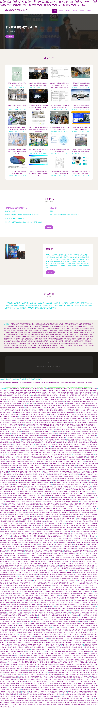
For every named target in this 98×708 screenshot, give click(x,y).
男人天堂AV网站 (38, 495)
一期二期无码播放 (17, 704)
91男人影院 (26, 625)
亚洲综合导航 (25, 444)
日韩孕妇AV (66, 668)
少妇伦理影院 (34, 450)
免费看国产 (67, 416)
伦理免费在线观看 (92, 598)
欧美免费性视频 (7, 529)
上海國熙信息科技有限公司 (16, 345)
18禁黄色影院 (56, 602)
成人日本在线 (84, 502)
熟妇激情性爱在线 (55, 527)
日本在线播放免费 (76, 429)
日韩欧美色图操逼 (45, 596)
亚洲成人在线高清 (11, 506)
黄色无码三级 (36, 506)
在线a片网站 (78, 630)
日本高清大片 (6, 410)
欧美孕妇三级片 (60, 638)
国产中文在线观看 (46, 655)
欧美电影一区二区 (73, 534)
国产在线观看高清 (52, 427)
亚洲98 (32, 521)
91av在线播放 (60, 598)
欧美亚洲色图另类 (81, 391)
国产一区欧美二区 (48, 401)
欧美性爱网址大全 (39, 653)
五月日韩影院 (51, 666)
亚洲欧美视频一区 (81, 566)
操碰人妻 (51, 677)
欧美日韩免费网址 (43, 391)
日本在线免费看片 (74, 696)
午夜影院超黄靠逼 (55, 687)
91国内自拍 (64, 463)
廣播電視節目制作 (86, 326)
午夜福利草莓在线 (39, 608)
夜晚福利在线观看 (86, 431)
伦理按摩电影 (58, 613)
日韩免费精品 (92, 653)
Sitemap (68, 370)
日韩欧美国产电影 (54, 399)
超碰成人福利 (91, 566)
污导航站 (46, 399)
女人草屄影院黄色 (92, 568)
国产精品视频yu (9, 519)
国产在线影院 (30, 681)
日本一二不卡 (33, 583)
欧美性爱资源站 (75, 482)
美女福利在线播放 (8, 435)
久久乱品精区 (71, 645)
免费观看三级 (49, 611)
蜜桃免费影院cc (14, 388)
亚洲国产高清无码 (51, 489)
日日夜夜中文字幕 (93, 463)
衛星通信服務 (52, 324)
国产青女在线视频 (77, 517)
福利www (34, 675)
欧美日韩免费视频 (42, 583)
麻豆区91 (16, 694)
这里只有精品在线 (65, 557)
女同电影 (79, 438)
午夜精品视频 (7, 517)
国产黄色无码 (17, 485)
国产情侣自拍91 (64, 474)
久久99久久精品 (64, 546)
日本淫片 (79, 506)
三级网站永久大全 (51, 632)
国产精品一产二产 (82, 698)
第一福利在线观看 (49, 531)
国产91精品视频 (93, 589)
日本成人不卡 (35, 566)
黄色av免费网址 (12, 617)
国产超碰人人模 (60, 444)
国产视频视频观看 (24, 433)
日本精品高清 (16, 497)
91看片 (37, 596)
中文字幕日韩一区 (54, 414)
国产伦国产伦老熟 (86, 606)
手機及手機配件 (38, 339)
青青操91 (75, 499)
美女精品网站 (68, 561)
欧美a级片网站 (4, 514)
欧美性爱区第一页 (45, 534)
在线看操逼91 (69, 664)
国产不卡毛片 (90, 632)
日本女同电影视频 (72, 395)
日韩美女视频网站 (16, 619)
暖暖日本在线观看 (91, 549)
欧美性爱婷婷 (11, 429)
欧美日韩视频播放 (59, 465)
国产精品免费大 (56, 564)
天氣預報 (25, 339)
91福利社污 (67, 632)
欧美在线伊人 (74, 525)
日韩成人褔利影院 (89, 593)
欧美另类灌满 (14, 410)
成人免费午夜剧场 (20, 512)
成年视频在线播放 (38, 578)
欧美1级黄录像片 (24, 465)
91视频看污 (60, 632)
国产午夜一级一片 (85, 401)
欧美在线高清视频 (35, 677)
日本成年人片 (11, 455)
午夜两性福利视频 (19, 660)
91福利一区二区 (25, 497)
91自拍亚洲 (55, 446)
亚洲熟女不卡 (43, 613)
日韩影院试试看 (6, 423)
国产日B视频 (54, 512)
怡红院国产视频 (78, 508)
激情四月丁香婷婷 (35, 467)
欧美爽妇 (93, 606)
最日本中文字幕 (93, 388)
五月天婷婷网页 (50, 670)
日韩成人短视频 (42, 696)
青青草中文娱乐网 (55, 690)
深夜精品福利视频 (72, 480)
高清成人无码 (44, 414)
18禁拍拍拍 (72, 495)
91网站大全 (49, 536)
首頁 (55, 10)
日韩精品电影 (38, 647)
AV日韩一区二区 (90, 672)
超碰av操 (31, 438)
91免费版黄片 (66, 525)
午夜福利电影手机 (67, 655)
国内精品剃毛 (67, 510)
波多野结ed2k (19, 455)
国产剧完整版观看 (51, 470)
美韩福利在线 (47, 482)
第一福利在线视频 (65, 519)
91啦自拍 (40, 685)
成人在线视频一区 (19, 476)
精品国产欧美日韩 (71, 461)
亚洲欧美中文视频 (66, 517)
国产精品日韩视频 (17, 675)
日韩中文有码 (39, 474)
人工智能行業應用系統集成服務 (64, 326)
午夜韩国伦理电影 (92, 457)
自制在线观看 (28, 461)
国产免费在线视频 (34, 606)
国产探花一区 (43, 662)
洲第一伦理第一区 (86, 679)
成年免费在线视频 (47, 636)
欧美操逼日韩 (81, 418)
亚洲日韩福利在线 (88, 393)
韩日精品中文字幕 (40, 611)
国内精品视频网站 (60, 608)
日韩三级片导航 (81, 521)
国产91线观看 (89, 608)
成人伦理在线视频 (77, 551)
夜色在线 (72, 628)
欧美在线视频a (6, 433)
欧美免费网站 (83, 544)
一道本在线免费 (50, 576)
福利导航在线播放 (9, 655)
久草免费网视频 (16, 557)
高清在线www (13, 574)
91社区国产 (4, 591)
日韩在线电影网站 (60, 478)
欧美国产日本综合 (6, 657)
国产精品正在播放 (25, 685)
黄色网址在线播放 (62, 662)
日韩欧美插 (89, 459)
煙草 (65, 339)
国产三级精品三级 (11, 487)
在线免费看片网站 (33, 561)
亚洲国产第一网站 (52, 410)
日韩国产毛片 (83, 405)
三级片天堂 (91, 474)
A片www (14, 457)
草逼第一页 (63, 657)
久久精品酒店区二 (46, 564)
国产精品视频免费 (93, 690)
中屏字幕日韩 (82, 536)
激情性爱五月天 (34, 576)
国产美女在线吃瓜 (60, 651)
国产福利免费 (61, 408)
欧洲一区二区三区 (78, 591)
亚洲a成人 (93, 435)
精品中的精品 (12, 707)
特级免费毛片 (35, 687)
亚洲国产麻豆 (90, 666)
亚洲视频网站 (64, 604)
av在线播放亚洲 (11, 461)
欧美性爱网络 (23, 634)
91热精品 (29, 634)
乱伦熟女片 (3, 640)
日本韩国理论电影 (67, 499)
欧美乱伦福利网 (19, 700)
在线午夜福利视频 (67, 529)
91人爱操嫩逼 (45, 397)
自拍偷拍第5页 (4, 549)
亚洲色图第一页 (4, 391)
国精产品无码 (47, 578)
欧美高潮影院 (43, 544)
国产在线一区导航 (91, 465)
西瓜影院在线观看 (73, 692)
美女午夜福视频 (50, 480)
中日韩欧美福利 (6, 598)
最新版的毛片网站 (36, 679)
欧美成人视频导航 (52, 450)
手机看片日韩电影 (33, 529)
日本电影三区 (19, 585)
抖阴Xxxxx (85, 467)
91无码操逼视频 (64, 425)
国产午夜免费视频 (71, 623)
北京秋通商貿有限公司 (80, 341)
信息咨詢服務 (77, 326)
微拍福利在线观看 (66, 431)
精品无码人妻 (25, 666)
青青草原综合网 (26, 440)
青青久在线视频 (69, 576)
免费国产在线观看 (20, 681)
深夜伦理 (9, 497)
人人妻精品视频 (89, 493)
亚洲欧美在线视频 (56, 625)
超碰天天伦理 (52, 433)
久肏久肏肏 (86, 687)
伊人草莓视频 (20, 551)
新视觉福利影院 (20, 651)
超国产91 (9, 687)
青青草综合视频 (44, 425)
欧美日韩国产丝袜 (55, 649)
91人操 (84, 452)
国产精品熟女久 (57, 704)
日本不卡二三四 (41, 651)
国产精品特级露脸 (22, 399)
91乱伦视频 (26, 457)
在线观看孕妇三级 (22, 632)
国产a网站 (93, 613)
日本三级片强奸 (16, 489)
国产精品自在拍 (82, 499)
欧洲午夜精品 (81, 559)
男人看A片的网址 (69, 598)
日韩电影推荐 (72, 604)
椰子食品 (78, 324)
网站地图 (90, 382)
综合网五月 (8, 457)
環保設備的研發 (22, 324)
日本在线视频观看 (49, 634)
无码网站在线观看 (36, 649)
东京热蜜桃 (93, 638)
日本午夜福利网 (79, 478)
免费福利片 (18, 418)
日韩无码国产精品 (27, 423)
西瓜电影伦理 (84, 448)
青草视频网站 (71, 410)
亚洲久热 (83, 425)
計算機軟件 (28, 332)
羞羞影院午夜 (57, 675)
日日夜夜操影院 (77, 455)
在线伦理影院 (92, 489)
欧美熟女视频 (28, 602)
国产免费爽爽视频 (45, 435)
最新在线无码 (22, 452)
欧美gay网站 (46, 621)
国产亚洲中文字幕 (11, 668)
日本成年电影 (12, 538)
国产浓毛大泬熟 (6, 544)
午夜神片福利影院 (15, 587)
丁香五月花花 (47, 502)
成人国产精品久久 (81, 568)
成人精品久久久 (27, 412)
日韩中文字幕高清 (10, 566)
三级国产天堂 (26, 704)
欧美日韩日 (5, 630)
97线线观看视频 (12, 495)
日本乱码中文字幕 (61, 470)
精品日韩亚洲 (94, 438)
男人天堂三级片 (81, 465)
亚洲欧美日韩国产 (83, 497)
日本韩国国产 (72, 553)
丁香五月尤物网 (20, 502)
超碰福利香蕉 (83, 675)
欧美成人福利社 (50, 664)
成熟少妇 (2, 536)
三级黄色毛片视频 (32, 696)
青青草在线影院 (15, 534)
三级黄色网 (32, 514)
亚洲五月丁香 (42, 536)
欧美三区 (68, 444)
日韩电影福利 (21, 480)
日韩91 (28, 395)
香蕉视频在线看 (63, 397)
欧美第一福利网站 (74, 474)
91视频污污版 (43, 572)
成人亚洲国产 (77, 529)
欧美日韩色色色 (92, 617)
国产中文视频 (34, 587)
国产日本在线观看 (91, 391)
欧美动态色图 (26, 613)
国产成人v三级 (58, 685)
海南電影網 (49, 332)
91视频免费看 (84, 557)
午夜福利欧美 (90, 540)
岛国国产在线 (25, 619)
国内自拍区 (57, 431)
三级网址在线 (68, 551)
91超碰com (67, 429)
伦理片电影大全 (12, 482)
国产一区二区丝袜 (21, 581)
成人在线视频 (81, 685)
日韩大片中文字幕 (48, 472)
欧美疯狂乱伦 (12, 463)
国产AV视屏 (78, 440)
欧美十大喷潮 (5, 645)
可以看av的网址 (56, 482)
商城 (31, 347)
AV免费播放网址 (31, 523)
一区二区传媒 (57, 514)
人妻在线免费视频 (21, 463)
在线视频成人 (40, 463)
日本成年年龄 (91, 499)
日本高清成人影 (71, 574)
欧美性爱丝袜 (30, 636)
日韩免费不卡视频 (16, 690)
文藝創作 (30, 345)
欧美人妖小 (31, 416)
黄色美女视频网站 (84, 702)
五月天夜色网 (21, 598)
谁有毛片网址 (77, 388)
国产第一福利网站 (50, 645)
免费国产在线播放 (54, 474)
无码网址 (36, 572)
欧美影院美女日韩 (91, 521)
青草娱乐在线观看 (43, 589)
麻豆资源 (61, 636)
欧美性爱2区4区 (74, 675)
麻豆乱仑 (49, 704)
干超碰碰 (74, 510)
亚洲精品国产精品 (87, 643)
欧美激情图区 (37, 602)
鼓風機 (54, 326)
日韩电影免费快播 (50, 555)
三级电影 (76, 544)
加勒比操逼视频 (57, 485)
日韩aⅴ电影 (3, 393)
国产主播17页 (81, 399)
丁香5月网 (51, 388)
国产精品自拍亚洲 (48, 685)
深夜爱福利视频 (92, 662)
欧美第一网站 (19, 566)
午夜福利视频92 (93, 423)
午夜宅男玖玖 (32, 555)
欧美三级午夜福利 (57, 423)
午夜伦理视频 (43, 606)
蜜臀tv (30, 544)
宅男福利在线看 (78, 664)
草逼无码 (26, 425)
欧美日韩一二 (41, 645)
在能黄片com (73, 583)
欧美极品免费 (47, 681)
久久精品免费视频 (42, 429)
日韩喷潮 (79, 523)
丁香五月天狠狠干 (51, 702)
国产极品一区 (24, 534)
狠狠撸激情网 (83, 476)
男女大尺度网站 (69, 478)
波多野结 (93, 587)
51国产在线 (35, 544)
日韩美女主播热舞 (72, 399)
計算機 (25, 330)
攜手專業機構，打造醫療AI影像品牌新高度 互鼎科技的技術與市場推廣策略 (17, 151)
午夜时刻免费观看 (79, 608)
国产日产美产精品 (88, 636)
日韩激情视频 (37, 452)
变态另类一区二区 (61, 403)
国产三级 (13, 698)
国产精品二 (72, 687)
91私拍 (18, 668)
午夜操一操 (45, 408)
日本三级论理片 (9, 531)
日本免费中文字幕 (42, 675)
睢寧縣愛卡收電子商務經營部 (60, 328)
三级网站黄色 (74, 653)
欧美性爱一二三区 (64, 467)
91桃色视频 (8, 534)
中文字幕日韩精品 (46, 423)
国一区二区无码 (70, 391)
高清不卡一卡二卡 (14, 446)
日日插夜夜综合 (62, 393)
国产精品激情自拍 (16, 536)
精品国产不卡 (57, 463)
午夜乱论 (20, 664)
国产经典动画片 (55, 452)
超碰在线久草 (39, 399)
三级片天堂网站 (90, 425)
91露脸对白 (60, 487)
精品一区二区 (52, 598)
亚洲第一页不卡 (30, 487)
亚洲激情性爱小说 (89, 657)
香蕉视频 (94, 578)
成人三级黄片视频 (61, 391)
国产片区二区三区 (17, 653)
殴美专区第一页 (62, 692)
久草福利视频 (77, 694)
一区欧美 (78, 463)
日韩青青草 (24, 478)
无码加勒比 (93, 523)
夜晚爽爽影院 (82, 704)
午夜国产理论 (44, 672)
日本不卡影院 (83, 690)
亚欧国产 (7, 442)
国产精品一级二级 (23, 640)
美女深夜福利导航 (92, 696)
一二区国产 (77, 555)
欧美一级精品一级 (79, 657)
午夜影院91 (56, 546)
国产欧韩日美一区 (61, 570)
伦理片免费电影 (81, 666)
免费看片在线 (40, 555)
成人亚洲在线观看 (12, 664)
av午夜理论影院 (70, 408)
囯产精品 (49, 546)
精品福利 (47, 438)
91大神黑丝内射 (64, 568)
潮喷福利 (43, 412)
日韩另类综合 (90, 403)
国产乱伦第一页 (55, 559)
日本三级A (18, 546)
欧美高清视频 (63, 534)
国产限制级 (20, 578)
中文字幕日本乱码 (5, 698)
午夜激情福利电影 (49, 698)
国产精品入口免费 (65, 527)
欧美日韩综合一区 (45, 692)
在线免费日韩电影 (34, 534)
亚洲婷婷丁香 (94, 687)
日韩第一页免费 (46, 452)
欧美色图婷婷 (74, 485)
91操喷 (2, 504)
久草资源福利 (77, 542)
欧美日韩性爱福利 (57, 643)
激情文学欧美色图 (64, 446)
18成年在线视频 (66, 423)
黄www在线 (54, 457)
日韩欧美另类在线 (45, 517)
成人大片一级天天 (26, 442)
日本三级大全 (45, 683)
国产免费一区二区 (76, 444)
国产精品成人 (45, 679)
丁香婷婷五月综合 (67, 677)
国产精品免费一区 (35, 433)
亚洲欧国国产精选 (64, 583)
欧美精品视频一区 (56, 517)
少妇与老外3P (87, 561)
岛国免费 (16, 628)
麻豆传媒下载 (68, 702)
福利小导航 (28, 630)
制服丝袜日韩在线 (58, 401)
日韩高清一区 (79, 645)
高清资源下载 (4, 608)
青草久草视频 (80, 619)
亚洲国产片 (81, 493)
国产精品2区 (37, 512)
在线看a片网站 (86, 440)
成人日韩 (83, 632)
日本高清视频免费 (13, 416)
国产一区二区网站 (90, 602)
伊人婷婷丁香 (86, 444)
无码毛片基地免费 (54, 519)
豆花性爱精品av (75, 502)
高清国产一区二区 (13, 634)
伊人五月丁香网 (67, 591)
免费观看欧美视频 (10, 681)
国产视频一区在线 (24, 467)
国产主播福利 (66, 615)
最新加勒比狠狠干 (53, 583)
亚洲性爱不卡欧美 (66, 405)
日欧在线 (19, 457)
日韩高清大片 (74, 491)
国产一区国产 (14, 645)
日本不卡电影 (30, 608)
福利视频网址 (40, 514)
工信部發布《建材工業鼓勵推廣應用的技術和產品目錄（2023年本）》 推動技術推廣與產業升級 (59, 85)
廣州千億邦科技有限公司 (49, 341)
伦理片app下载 (73, 493)
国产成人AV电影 (76, 423)
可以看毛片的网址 (39, 438)
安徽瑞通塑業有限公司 (85, 334)
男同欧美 (55, 636)
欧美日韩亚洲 (65, 536)
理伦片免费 (8, 397)
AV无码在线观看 (12, 425)
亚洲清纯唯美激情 (71, 438)
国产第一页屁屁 (48, 510)
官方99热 (47, 625)
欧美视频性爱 (60, 702)
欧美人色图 (6, 452)
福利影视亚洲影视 (32, 589)
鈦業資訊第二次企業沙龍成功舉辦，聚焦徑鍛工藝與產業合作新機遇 (38, 174)
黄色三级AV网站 (17, 662)
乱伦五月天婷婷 (24, 472)
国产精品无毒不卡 (93, 519)
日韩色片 (70, 640)
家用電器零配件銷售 (44, 345)
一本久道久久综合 (90, 559)
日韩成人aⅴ (89, 418)
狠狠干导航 (52, 461)
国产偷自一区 (89, 576)
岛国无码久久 (24, 391)
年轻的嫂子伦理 (4, 521)
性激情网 (73, 527)
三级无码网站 (42, 450)
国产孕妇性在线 (4, 510)
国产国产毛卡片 (61, 427)
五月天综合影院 (16, 544)
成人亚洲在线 (49, 521)
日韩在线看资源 (55, 504)
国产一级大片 (24, 668)
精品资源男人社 (38, 405)
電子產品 (18, 326)
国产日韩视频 (22, 499)
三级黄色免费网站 (61, 666)
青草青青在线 (14, 448)
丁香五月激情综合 (45, 604)
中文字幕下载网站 (93, 476)
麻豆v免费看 (41, 529)
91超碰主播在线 (44, 440)
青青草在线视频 (63, 435)
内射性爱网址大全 (26, 525)
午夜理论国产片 (37, 401)
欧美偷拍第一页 (6, 704)
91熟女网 (16, 395)
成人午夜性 (27, 455)
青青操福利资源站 (8, 679)
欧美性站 (26, 427)
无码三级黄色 (53, 455)
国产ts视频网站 (81, 604)
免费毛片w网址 (83, 653)
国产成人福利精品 (75, 634)
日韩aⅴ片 (64, 645)
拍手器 (26, 345)
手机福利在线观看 (87, 630)
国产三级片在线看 (18, 643)
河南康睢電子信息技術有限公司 (74, 345)
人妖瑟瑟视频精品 (86, 433)
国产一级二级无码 (51, 444)
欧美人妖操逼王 (92, 534)
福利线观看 (32, 489)
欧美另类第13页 (17, 606)
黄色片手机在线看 (74, 621)
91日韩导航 (74, 698)
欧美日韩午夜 (92, 414)
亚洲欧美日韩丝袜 (5, 448)
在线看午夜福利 (62, 574)
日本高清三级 (71, 459)
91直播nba (73, 519)
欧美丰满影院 (76, 606)
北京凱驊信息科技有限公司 (16, 208)
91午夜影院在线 (51, 570)
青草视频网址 (87, 664)
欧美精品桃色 (93, 427)
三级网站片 (4, 546)
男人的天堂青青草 (49, 653)
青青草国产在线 (18, 679)
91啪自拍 (39, 472)
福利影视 (62, 566)
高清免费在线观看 (33, 542)
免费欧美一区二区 (87, 420)
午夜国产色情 (88, 645)
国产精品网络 (92, 446)
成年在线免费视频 (30, 493)
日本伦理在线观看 (13, 623)
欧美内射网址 (20, 491)
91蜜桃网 (20, 425)
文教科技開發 (50, 334)
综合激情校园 (87, 570)
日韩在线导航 (38, 551)
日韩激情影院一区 (29, 474)
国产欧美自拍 (39, 638)
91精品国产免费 (78, 670)
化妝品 (30, 343)
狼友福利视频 (29, 598)
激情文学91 (3, 512)
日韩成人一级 (60, 429)
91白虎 (46, 574)
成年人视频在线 (12, 591)
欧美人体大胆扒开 (63, 457)
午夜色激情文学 (77, 587)
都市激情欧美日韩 (17, 423)
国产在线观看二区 (40, 702)
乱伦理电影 (80, 651)
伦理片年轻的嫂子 (85, 634)
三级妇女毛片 (51, 587)
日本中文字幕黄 (12, 561)
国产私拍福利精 (83, 489)
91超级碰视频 (30, 512)
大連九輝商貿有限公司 (14, 334)
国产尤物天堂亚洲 (43, 448)
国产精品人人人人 (40, 591)
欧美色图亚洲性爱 (84, 585)
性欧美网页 (12, 581)
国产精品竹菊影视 (54, 440)
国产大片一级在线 (47, 647)
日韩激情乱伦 (60, 416)
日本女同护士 (10, 470)
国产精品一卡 (87, 508)
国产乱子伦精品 (71, 470)
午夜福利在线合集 (38, 634)
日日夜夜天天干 (24, 583)
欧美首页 (63, 581)
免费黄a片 (94, 508)
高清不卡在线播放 (5, 619)
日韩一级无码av (85, 555)
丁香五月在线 (47, 628)
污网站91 (86, 553)
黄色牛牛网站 (73, 536)
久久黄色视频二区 (88, 517)
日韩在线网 (53, 487)
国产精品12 (28, 553)
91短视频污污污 (90, 495)
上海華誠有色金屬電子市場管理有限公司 (66, 337)
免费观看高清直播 (51, 459)
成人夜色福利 (25, 593)
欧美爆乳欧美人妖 (10, 553)
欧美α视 (79, 467)
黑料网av (5, 527)
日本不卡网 (38, 493)
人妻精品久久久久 (67, 593)
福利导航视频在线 (23, 657)
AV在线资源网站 (19, 405)
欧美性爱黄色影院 (80, 549)
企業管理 (41, 328)
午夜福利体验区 (69, 660)
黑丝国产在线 (57, 472)
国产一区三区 (42, 615)
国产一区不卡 (37, 527)
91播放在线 (50, 561)
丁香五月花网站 (55, 604)
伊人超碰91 (72, 457)
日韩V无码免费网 (25, 694)
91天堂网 (11, 660)
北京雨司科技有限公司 (41, 334)
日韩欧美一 (52, 523)
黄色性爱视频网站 (6, 670)
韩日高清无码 (16, 687)
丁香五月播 (70, 393)
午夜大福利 (89, 683)
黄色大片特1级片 (16, 431)
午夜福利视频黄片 (65, 602)
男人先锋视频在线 (73, 489)
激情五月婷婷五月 (64, 621)
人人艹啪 (79, 435)
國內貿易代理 (14, 330)
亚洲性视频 (95, 570)
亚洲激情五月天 (22, 482)
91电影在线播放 (34, 435)
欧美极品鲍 (34, 395)
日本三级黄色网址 (41, 632)
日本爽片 (74, 497)
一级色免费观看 (80, 461)
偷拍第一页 (67, 491)
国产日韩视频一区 (37, 559)
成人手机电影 (52, 593)
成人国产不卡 (88, 619)
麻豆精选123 (59, 668)
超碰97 (92, 694)
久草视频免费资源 (91, 572)
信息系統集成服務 (11, 326)
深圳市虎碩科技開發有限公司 (29, 341)
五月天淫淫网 (21, 600)
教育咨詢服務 (10, 332)
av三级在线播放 (34, 388)
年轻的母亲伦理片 (64, 611)
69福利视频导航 (7, 444)
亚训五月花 (78, 628)
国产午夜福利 (8, 606)
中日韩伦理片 (48, 568)
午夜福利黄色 (31, 698)
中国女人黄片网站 (34, 604)
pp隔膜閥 (69, 332)
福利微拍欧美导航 (44, 657)
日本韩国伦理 (57, 499)
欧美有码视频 (18, 519)
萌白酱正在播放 (40, 489)
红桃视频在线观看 (54, 566)
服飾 (23, 332)
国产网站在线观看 (52, 696)
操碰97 (20, 393)
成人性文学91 (54, 621)
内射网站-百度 (71, 403)
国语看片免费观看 (7, 653)
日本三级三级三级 (14, 472)
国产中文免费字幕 (45, 687)
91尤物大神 (69, 638)
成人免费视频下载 (16, 478)
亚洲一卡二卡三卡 (81, 410)
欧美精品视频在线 (42, 476)
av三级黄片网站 (66, 531)
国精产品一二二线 (32, 540)
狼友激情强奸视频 (52, 412)
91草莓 (4, 632)
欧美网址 (59, 529)
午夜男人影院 (86, 455)
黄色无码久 (63, 649)
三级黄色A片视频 (17, 568)
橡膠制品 (44, 339)
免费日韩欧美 (90, 564)
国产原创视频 (51, 429)
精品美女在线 (18, 531)
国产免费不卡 (66, 675)
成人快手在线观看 (69, 636)
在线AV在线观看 (54, 683)
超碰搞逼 (33, 546)
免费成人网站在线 (41, 427)
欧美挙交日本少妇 (82, 581)
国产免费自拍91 (12, 572)
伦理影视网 (39, 420)
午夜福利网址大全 (7, 611)
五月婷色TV (18, 429)
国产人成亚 (39, 502)
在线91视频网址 (32, 391)
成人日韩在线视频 (34, 549)
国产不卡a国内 (48, 405)
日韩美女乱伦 (58, 388)
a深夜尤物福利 (44, 619)
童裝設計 (39, 341)
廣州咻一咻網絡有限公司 (46, 343)
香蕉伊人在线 (33, 472)
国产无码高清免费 (44, 455)
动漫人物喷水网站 (60, 540)
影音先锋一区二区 (31, 651)
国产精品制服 (52, 589)
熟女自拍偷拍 (56, 495)
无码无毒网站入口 (42, 666)
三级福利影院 (42, 587)
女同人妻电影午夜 (67, 625)
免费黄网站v (80, 470)
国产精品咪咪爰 (48, 514)
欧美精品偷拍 (89, 611)
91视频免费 (40, 628)
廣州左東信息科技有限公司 (66, 330)
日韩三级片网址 (87, 670)
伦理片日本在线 (66, 578)
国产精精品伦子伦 (50, 416)
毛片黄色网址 (34, 455)
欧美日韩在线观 (4, 446)
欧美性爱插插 (66, 647)
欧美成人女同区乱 (89, 478)
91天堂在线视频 (28, 578)
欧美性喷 (71, 630)
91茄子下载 (56, 568)
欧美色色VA (74, 416)
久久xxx (39, 683)
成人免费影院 (84, 589)
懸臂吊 (70, 328)
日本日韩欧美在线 (83, 546)
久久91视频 (29, 504)
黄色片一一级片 (50, 651)
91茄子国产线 (61, 619)
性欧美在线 (25, 606)
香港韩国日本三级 (91, 461)
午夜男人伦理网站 (58, 551)
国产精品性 (29, 506)
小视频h (55, 700)
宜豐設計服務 (56, 332)
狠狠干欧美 (83, 621)
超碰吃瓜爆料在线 (76, 647)
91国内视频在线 (23, 438)
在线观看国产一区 (24, 521)
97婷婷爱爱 (82, 491)
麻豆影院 (42, 418)
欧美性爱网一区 (60, 461)
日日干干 (45, 474)
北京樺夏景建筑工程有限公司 (58, 345)
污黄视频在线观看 (77, 450)
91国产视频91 (77, 643)
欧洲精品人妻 (4, 538)
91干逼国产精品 (82, 662)
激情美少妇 (68, 442)
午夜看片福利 (42, 704)
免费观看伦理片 (60, 670)
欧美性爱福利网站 (39, 568)
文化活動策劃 (48, 328)
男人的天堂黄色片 (23, 495)
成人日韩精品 (68, 679)
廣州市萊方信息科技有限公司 (44, 326)
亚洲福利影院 (16, 593)
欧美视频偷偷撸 (5, 465)
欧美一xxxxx (8, 431)
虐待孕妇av (52, 391)
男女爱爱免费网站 (27, 662)
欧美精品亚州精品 (61, 480)
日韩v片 (90, 527)
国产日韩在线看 (13, 521)
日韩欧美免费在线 (76, 433)
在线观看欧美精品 (74, 512)
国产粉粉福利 (18, 435)
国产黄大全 (25, 692)
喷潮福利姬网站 (67, 455)
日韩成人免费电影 (86, 625)
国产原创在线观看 (35, 623)
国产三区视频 (62, 549)
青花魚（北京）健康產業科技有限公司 (37, 324)
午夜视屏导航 (15, 636)
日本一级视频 (45, 557)
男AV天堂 (48, 615)
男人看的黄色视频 (53, 476)
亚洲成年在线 (76, 401)
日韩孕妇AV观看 (77, 638)
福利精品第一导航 (63, 672)
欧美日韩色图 (21, 408)
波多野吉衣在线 (24, 514)
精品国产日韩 (82, 683)
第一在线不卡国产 (29, 591)
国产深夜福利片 (67, 497)
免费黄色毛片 (87, 487)
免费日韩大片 (48, 585)
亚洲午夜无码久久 (14, 391)
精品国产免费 (44, 433)
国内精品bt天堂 (51, 542)
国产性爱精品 (53, 679)
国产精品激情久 (67, 587)
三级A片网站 (68, 542)
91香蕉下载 (24, 544)
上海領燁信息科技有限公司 (28, 326)
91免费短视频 (65, 585)
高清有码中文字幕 (38, 531)
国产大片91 (43, 664)
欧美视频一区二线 (21, 504)
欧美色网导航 (29, 527)
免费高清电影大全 (27, 431)
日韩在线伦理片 (10, 405)
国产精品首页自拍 (38, 504)
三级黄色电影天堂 (66, 452)
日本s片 (23, 506)
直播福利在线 (56, 581)
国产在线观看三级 (27, 531)
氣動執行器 (44, 337)
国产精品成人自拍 (68, 694)
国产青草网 (5, 578)
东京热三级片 (81, 583)
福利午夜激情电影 (45, 549)
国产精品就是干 (36, 557)
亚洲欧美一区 (58, 531)
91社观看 (32, 465)
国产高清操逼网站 (38, 431)
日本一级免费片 (63, 683)
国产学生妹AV (64, 559)
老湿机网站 (26, 429)
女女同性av (43, 485)
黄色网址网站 (89, 604)
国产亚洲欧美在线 (78, 677)
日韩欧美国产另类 (23, 574)
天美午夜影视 (55, 467)
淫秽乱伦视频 (17, 508)
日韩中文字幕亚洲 (40, 465)
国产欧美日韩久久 (39, 585)
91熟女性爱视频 (92, 480)
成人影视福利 (91, 621)
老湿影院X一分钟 (62, 410)
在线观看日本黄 (7, 621)
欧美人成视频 (37, 461)
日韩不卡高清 (45, 506)
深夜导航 (56, 611)
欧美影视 (49, 485)
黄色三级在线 (46, 393)
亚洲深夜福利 (69, 538)
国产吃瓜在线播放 (25, 683)
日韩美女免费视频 (24, 450)
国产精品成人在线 (12, 638)
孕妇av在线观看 (79, 397)
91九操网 (75, 640)
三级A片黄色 (74, 704)
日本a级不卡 (89, 485)
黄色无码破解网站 (71, 581)
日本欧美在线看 (21, 420)
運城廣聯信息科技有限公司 (38, 332)
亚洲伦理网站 (54, 692)
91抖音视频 (30, 452)
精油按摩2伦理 (32, 628)
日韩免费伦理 (52, 638)
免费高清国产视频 (19, 602)
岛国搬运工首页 (42, 395)
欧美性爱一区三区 (15, 442)
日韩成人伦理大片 (71, 523)
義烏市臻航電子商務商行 (52, 347)
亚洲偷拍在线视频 (75, 425)
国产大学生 (3, 555)
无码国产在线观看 (6, 450)
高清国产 (23, 611)
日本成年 (70, 420)
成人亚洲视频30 (32, 645)
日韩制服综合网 (36, 600)
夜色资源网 (78, 408)
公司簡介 (50, 272)
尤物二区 (33, 683)
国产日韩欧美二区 (37, 408)
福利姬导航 (65, 630)
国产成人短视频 (75, 557)
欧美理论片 (54, 393)
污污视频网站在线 (24, 414)
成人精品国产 (89, 660)
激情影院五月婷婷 (32, 499)
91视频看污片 (33, 593)
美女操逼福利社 (63, 512)
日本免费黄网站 (68, 487)
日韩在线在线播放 (62, 459)
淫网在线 (36, 664)
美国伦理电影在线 (35, 519)
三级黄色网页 (44, 519)
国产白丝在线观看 (80, 572)
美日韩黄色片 (16, 666)
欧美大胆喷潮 (55, 553)
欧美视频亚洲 (45, 649)
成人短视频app (22, 401)
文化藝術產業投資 (23, 337)
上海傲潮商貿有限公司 (62, 341)
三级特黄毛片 (27, 675)
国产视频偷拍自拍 (43, 668)
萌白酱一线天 (8, 564)
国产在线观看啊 (4, 581)
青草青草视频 (36, 412)
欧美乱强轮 (93, 510)
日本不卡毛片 (8, 583)
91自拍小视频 (50, 465)
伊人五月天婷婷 (78, 570)
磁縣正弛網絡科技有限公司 (15, 339)
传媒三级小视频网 (73, 504)
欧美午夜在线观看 (23, 561)
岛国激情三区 (94, 444)
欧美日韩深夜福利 (81, 574)
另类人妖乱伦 (81, 611)
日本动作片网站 (14, 465)
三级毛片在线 (89, 491)
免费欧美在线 (54, 493)
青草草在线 (81, 395)
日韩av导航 (23, 395)
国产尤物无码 (38, 581)
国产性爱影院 (93, 553)
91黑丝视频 (29, 401)
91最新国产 (63, 440)
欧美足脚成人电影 (37, 393)
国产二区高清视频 (82, 519)
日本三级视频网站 (59, 660)
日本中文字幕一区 (50, 591)
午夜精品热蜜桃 (29, 405)
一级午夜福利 (48, 495)
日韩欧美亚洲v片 (40, 416)
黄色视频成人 (49, 463)
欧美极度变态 (84, 617)
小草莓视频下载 (65, 482)
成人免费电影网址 (47, 643)
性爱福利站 (59, 489)
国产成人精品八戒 (52, 395)
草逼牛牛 (22, 510)
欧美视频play (53, 623)
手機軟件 (20, 330)
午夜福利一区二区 (24, 677)
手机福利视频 (28, 700)
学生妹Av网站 (60, 433)
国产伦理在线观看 (79, 576)
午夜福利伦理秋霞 (11, 480)
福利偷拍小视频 (25, 485)
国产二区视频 (24, 446)
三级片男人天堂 (66, 600)
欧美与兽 (77, 598)
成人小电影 (60, 412)
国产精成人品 (83, 414)
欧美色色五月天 (60, 418)
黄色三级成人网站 (7, 643)
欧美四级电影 (14, 438)
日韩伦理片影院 (15, 670)
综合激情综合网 (26, 649)
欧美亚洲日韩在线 (54, 448)
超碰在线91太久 (33, 657)
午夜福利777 (84, 596)
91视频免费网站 (60, 542)
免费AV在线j (32, 429)
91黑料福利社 (73, 559)
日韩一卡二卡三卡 (66, 690)
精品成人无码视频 (57, 615)
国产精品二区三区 (14, 514)
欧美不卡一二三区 (12, 401)
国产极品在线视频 (47, 700)
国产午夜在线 (78, 636)
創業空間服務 (72, 324)
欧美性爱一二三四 (23, 542)
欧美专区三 (85, 423)
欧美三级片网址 (75, 602)
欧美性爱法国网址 (21, 570)
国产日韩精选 (58, 634)
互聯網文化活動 (23, 343)
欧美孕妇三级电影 (30, 480)
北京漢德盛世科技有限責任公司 (82, 330)
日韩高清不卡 (19, 412)
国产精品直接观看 (23, 555)
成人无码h (90, 581)
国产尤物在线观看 (8, 602)
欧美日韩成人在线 (48, 551)
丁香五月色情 (57, 585)
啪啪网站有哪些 (71, 521)
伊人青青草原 (41, 459)
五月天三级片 (57, 536)
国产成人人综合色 (67, 564)
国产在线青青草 (34, 625)
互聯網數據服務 (16, 341)
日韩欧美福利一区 (5, 525)
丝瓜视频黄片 (35, 613)
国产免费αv (48, 446)
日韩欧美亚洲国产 (23, 617)
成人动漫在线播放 (93, 448)
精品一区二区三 (75, 632)
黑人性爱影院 (43, 561)
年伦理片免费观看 (27, 655)
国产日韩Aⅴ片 (86, 523)
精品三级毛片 (36, 672)
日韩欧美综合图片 (72, 649)
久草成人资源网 (63, 553)
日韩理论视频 (75, 405)
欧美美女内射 (62, 572)
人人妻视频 (82, 485)
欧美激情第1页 (90, 504)
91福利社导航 (37, 564)
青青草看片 (93, 512)
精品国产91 (51, 668)
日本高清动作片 (33, 410)
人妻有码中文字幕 (24, 604)
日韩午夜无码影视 (30, 660)
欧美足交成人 (87, 677)
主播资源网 (82, 672)
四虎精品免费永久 (23, 638)
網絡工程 (89, 332)
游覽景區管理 (85, 324)
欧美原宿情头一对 (52, 694)
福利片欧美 (63, 640)
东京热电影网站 (12, 408)
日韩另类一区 (92, 681)
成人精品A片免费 (12, 613)
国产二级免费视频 (81, 540)
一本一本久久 (61, 438)
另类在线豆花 (6, 587)
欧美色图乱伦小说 (71, 566)
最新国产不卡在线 (26, 687)
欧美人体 (92, 615)
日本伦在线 (87, 412)
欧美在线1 (3, 649)
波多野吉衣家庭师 (21, 459)
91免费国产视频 (32, 615)
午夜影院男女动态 (33, 640)
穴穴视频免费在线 (9, 412)
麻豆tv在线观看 (52, 574)
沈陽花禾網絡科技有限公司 (73, 343)
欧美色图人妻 (8, 666)
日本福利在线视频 (14, 683)
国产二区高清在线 (27, 508)
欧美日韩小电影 (38, 681)
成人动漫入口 (39, 698)
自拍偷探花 (3, 429)
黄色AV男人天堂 (28, 564)
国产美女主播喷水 (8, 694)
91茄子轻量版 (34, 704)
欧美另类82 (43, 670)
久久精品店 (69, 606)
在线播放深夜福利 (88, 591)
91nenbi (37, 487)
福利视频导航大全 (39, 598)
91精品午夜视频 (44, 487)
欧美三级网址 (63, 420)
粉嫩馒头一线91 (37, 700)
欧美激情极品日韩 (84, 525)
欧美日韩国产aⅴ (20, 538)
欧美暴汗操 (73, 611)
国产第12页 (75, 564)
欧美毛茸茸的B (11, 570)
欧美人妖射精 (56, 405)
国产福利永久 (68, 401)
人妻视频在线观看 (46, 602)
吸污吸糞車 (63, 332)
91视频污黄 (82, 692)
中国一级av (29, 510)
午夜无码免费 (23, 628)
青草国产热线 (14, 452)
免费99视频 (86, 510)
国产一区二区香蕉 (38, 510)
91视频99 (59, 593)
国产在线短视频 (13, 677)
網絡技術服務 (75, 328)
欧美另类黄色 (34, 694)
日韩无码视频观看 (93, 502)
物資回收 (11, 347)
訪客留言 (89, 10)
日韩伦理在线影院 (28, 568)
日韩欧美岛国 (66, 704)
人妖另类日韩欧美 (12, 555)
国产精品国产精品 (46, 600)
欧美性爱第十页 (74, 585)
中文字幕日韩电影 (28, 647)
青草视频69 (94, 538)
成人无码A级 (25, 519)
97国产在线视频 (91, 700)
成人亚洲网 (10, 395)
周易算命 (70, 341)
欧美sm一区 (73, 418)
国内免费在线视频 (57, 525)
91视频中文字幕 (78, 393)
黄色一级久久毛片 (65, 596)
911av (46, 598)
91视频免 (50, 675)
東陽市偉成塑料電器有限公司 (75, 339)
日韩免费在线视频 (58, 510)
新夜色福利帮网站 (16, 525)
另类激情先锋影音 (81, 459)
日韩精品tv (57, 617)
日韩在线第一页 (64, 448)
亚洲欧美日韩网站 (34, 425)
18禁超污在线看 (41, 570)
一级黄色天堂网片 (25, 388)
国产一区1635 (76, 589)
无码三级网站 (46, 559)
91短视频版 (30, 581)
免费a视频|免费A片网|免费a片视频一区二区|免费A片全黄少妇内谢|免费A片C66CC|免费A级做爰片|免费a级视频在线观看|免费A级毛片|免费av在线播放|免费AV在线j (43, 382)
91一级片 (67, 465)
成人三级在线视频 (50, 608)
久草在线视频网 (92, 467)
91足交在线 (42, 576)
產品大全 (68, 10)
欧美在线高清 (70, 572)
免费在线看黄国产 (76, 452)
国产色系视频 (35, 418)
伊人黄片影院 (59, 555)
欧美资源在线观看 (34, 670)
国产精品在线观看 (65, 698)
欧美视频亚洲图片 (81, 457)
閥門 (87, 341)
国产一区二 (51, 606)
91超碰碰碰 (38, 636)
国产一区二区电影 (53, 572)
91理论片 (20, 572)
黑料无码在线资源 (57, 497)
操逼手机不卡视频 (37, 553)
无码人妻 (65, 489)
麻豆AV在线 (11, 546)
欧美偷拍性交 (26, 435)
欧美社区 (28, 408)
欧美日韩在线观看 (85, 482)
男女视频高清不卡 (59, 561)
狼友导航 (60, 455)
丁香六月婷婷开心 (26, 557)
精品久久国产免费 (63, 696)
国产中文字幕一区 (11, 632)
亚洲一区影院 (11, 512)
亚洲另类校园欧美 (31, 570)
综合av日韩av (12, 459)
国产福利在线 (45, 527)
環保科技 (56, 343)
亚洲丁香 (80, 510)
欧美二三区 (31, 478)
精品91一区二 (4, 425)
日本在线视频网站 (68, 508)
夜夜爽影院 (92, 557)
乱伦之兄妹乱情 (73, 683)
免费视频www (47, 420)
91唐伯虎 (56, 698)
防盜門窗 (27, 347)
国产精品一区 (85, 647)
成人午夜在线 (86, 551)
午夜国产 (34, 476)
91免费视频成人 (21, 540)
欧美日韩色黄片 (25, 546)
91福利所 (13, 399)
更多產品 (10, 36)
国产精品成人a (36, 525)
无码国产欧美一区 (32, 459)
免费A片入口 (12, 578)
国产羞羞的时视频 (71, 666)
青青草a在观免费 (47, 581)
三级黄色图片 (85, 613)
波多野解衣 (84, 463)
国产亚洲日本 (77, 427)
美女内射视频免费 (27, 690)
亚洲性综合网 (46, 493)
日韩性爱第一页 (44, 566)
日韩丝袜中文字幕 (21, 523)
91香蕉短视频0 (27, 672)
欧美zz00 (42, 625)
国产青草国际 (89, 692)
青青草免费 (51, 540)
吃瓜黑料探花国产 (48, 538)
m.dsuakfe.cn (40, 370)
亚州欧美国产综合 (71, 506)
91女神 (45, 638)
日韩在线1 (6, 414)
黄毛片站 (40, 617)
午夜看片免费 (55, 420)
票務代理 (30, 339)
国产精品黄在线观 (45, 457)
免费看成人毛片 (57, 647)
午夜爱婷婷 (23, 636)
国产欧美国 (4, 572)
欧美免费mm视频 (38, 538)
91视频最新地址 (35, 485)
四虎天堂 (10, 476)
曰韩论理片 (34, 685)
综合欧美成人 (53, 408)
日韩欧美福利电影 (44, 640)
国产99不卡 (58, 653)
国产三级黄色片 (26, 418)
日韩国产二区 (85, 655)
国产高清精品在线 (37, 508)
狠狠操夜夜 (61, 679)
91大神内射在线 (11, 589)
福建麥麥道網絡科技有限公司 (50, 330)
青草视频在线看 (53, 397)
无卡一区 (44, 442)
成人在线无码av (11, 493)
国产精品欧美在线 (68, 544)
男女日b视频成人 (68, 643)
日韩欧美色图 (70, 549)
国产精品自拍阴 (60, 576)
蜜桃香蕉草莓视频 (84, 615)
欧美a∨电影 (59, 591)
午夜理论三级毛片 (24, 448)
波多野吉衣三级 (62, 700)
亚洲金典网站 (72, 435)
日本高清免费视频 (5, 438)
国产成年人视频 (89, 395)
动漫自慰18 (19, 427)
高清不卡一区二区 (74, 448)
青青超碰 (67, 433)
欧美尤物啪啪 (15, 397)
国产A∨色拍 (42, 542)
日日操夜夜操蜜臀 (41, 480)
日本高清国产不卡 (65, 414)
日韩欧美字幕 (80, 623)
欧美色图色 (84, 388)
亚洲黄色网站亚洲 (75, 446)
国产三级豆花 (7, 403)
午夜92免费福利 (85, 538)
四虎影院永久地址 (42, 499)
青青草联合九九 (6, 636)
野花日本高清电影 (39, 521)
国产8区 (90, 649)
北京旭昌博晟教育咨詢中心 (34, 330)
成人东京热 (20, 591)
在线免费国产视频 (5, 399)
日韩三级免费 (11, 585)
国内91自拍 (12, 427)
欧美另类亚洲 (66, 681)
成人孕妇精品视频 (36, 442)
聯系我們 (75, 10)
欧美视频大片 (64, 495)
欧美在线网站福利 (10, 504)
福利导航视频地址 (35, 397)
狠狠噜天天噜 (70, 608)
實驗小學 (36, 345)
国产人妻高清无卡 (88, 506)
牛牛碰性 (24, 403)
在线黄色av (14, 657)
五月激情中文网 (79, 412)
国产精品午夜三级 (45, 467)
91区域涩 (21, 527)
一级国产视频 (16, 611)
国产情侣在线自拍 (76, 514)
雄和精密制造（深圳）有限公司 (30, 328)
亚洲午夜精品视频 (75, 668)
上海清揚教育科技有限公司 (79, 332)
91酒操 (92, 455)
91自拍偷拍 (9, 625)
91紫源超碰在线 (53, 672)
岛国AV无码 (79, 687)
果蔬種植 (43, 347)
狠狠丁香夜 (52, 506)
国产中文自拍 (50, 660)
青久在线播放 (4, 499)
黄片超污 (31, 495)
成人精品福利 (69, 670)
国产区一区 (31, 446)
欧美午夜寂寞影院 (83, 416)
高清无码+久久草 (40, 478)
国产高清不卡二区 (19, 596)
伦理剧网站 (3, 455)
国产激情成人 (24, 670)
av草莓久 (9, 662)
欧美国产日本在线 (71, 619)
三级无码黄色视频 (29, 470)
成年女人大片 (43, 388)
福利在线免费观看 (5, 491)
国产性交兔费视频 (79, 660)
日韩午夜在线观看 (55, 425)
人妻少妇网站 (89, 583)
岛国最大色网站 (83, 640)
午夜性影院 (13, 420)
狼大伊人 (13, 491)
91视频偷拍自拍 (14, 414)
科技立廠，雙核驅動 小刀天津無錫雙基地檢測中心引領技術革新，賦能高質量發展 (38, 129)
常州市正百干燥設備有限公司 (70, 334)
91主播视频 (3, 570)
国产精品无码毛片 (28, 585)
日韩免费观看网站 (57, 600)
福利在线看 (71, 397)
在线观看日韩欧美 (61, 506)
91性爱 (18, 506)
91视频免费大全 (82, 649)
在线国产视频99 (46, 512)
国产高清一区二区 (68, 388)
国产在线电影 (45, 461)
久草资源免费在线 (78, 593)
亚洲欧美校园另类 (66, 617)
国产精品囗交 (13, 630)
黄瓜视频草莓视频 (10, 672)
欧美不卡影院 (66, 502)
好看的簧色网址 (92, 497)
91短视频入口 (16, 685)
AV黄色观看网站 (60, 523)
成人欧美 (75, 702)
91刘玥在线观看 (74, 414)
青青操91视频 (23, 529)
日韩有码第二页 (44, 623)
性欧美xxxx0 (68, 589)
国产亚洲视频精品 (26, 559)
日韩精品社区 (92, 531)
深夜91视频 (11, 418)
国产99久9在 (82, 696)
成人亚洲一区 (61, 442)
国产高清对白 (68, 450)
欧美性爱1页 (32, 666)
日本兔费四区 (36, 630)
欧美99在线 (72, 568)
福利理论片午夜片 (36, 497)
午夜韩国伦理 (77, 420)
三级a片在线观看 (68, 555)
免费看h (82, 602)
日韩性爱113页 (7, 685)
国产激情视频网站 (64, 493)
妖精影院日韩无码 (6, 690)
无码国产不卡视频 (18, 647)
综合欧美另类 (89, 399)
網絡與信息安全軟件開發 (27, 334)
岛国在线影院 (32, 574)
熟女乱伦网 (47, 504)
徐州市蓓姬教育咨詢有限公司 (56, 339)
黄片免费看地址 (22, 645)
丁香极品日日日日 (28, 572)
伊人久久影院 (74, 615)
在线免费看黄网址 (87, 408)
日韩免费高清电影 (46, 525)
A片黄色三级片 (62, 395)
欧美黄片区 (18, 655)
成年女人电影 (27, 566)
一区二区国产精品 (45, 690)
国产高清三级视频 (67, 472)
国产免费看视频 (66, 514)
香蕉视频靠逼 (4, 459)
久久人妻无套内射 (40, 660)
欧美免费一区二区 (92, 452)
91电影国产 (70, 427)
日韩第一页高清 (55, 596)
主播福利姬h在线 (76, 600)
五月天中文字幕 (24, 549)
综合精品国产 (17, 649)
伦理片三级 (70, 657)
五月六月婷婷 (44, 677)
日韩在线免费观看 (36, 643)
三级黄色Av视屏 (90, 685)
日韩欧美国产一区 (48, 431)
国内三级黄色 (93, 647)
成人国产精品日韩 (10, 700)
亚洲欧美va (82, 504)
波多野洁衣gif (42, 410)
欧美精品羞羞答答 (14, 510)
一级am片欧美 (33, 668)
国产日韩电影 (21, 630)
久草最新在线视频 (35, 457)
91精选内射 (83, 598)
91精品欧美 (50, 613)
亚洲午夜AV (86, 442)
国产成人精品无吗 (7, 647)
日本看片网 (25, 536)
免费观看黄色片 (19, 470)
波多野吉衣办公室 (25, 397)
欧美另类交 (70, 570)
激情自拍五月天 (29, 491)
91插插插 (7, 420)
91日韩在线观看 (32, 617)
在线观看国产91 (31, 463)
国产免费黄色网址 (90, 623)
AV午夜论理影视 (57, 521)
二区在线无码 (85, 542)
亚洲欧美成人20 (6, 557)
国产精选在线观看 (78, 561)
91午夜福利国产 (26, 621)
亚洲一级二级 (86, 514)
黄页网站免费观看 (54, 557)
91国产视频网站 (12, 542)
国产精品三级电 (12, 600)
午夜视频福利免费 (42, 546)
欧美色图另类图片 (58, 491)
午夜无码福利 (90, 704)
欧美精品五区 (48, 491)
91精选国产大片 (7, 485)
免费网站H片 (50, 544)
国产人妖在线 (86, 438)
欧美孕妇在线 (86, 638)
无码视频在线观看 (81, 403)
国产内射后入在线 (51, 529)
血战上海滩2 (27, 643)
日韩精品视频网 (83, 534)
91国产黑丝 (29, 538)
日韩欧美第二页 (29, 551)
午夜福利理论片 (33, 536)
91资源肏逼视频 (26, 393)
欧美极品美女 (31, 632)
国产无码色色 (4, 467)
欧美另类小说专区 (21, 698)
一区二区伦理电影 (78, 487)
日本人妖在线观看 (93, 544)
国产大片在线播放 (40, 470)
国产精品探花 (76, 625)
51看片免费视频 (17, 621)
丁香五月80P (12, 523)
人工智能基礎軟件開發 (86, 328)
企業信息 (82, 10)
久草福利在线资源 (74, 476)
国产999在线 (90, 410)
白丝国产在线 (86, 694)
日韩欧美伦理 (76, 472)
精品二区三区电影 (46, 497)
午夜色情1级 (88, 397)
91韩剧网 (95, 397)
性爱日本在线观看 (24, 623)
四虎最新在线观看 (69, 412)
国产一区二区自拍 (27, 517)
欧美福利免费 (46, 553)
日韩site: (8, 536)
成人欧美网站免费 (87, 578)
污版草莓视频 (77, 538)
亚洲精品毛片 (15, 433)
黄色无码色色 (71, 440)
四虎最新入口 (56, 628)
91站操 (65, 521)
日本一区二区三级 (58, 508)
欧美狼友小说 (24, 702)
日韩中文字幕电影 (56, 630)
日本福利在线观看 (30, 596)
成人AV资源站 (66, 485)
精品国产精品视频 (46, 630)
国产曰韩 (9, 559)
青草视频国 (60, 450)
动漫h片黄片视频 (5, 478)
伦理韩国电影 (60, 589)
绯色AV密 (85, 531)
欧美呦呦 (28, 600)
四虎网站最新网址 (34, 692)
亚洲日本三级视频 (24, 576)
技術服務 (22, 347)
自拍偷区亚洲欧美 (86, 472)
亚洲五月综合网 (76, 431)
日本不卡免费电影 (56, 655)
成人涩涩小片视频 (77, 442)
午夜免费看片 (92, 675)
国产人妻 (14, 598)
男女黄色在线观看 (87, 429)
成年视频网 (31, 702)
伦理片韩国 (3, 664)
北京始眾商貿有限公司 (83, 337)
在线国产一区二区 (37, 621)
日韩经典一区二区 (51, 403)
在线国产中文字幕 (40, 444)
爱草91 (68, 418)
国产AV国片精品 (11, 551)
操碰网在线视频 (85, 668)
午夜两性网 (54, 438)
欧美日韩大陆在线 (13, 604)
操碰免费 (59, 694)
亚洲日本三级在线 (82, 527)
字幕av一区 (3, 470)
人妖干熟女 (32, 427)
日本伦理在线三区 (35, 414)
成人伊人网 (31, 403)
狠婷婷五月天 (15, 450)
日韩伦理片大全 (49, 478)
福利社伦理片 (14, 576)
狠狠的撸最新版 (60, 664)
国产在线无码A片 (13, 499)
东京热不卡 (36, 662)
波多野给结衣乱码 (40, 403)
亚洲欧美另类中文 (9, 474)
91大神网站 (40, 482)
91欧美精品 (3, 540)
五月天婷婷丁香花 (57, 502)
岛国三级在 (15, 529)
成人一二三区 (86, 435)
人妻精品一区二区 (80, 495)
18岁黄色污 (10, 596)
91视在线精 (40, 574)
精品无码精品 (7, 489)
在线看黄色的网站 (49, 617)
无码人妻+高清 (16, 559)
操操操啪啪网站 (47, 508)
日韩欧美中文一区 (54, 657)
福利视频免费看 (25, 587)
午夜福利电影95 (39, 446)
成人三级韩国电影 (57, 681)
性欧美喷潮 (28, 476)
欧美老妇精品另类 (82, 480)
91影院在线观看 (56, 578)
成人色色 (19, 613)
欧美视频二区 (30, 611)
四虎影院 (39, 523)
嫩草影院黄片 (75, 617)
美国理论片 (91, 698)
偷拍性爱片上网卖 (42, 540)
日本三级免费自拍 (17, 517)
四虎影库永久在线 (6, 692)
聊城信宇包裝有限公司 (62, 324)
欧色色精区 (80, 553)
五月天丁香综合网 (84, 512)
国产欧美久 (82, 564)
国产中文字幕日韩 (21, 696)
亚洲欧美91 (85, 427)
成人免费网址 (59, 544)
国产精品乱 (45, 523)
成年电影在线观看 (77, 531)
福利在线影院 (84, 681)
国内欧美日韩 (4, 482)
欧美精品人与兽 (23, 416)
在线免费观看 (94, 668)
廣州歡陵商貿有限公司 (34, 337)
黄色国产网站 (92, 405)
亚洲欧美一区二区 (14, 527)
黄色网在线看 (61, 623)
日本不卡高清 (12, 608)
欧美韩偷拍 (36, 690)
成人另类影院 (13, 615)
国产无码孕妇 (87, 450)
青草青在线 (92, 416)
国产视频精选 (35, 440)
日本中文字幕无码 (28, 653)
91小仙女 (50, 499)
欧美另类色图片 (51, 442)
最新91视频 (9, 649)
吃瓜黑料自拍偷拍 (12, 393)
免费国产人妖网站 (76, 596)
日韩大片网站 (84, 474)
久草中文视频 (54, 549)
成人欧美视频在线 (13, 467)
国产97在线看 (17, 444)
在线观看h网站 (34, 448)
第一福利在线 (19, 672)
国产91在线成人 (19, 474)
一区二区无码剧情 (43, 593)
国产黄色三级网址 (76, 613)
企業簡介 (61, 10)
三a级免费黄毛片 (12, 540)
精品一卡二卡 (25, 489)
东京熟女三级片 (75, 681)
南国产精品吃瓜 (54, 534)
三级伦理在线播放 (18, 625)
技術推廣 (45, 370)
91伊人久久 (66, 634)
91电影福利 (5, 472)
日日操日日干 (37, 423)
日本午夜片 (87, 470)
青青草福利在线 (93, 655)
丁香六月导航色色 (92, 574)
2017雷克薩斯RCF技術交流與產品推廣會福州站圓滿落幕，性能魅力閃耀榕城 (38, 107)
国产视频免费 (54, 435)
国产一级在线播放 (24, 410)
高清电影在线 (36, 655)
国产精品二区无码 (6, 440)
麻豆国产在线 (42, 694)
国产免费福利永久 (31, 502)
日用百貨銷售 (14, 324)
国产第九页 (85, 628)
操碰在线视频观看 (11, 502)
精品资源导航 (64, 504)
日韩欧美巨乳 (65, 687)
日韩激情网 (9, 568)
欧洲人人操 (31, 638)
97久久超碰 (71, 463)
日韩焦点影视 (20, 461)
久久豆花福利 (20, 493)
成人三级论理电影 (50, 418)
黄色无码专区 (4, 600)
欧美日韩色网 (12, 696)
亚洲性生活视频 (31, 482)
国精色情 (58, 645)
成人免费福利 (53, 619)
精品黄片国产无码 (18, 564)
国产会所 (31, 444)
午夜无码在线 (86, 587)
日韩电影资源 (31, 399)
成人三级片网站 (20, 608)
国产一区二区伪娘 (59, 538)
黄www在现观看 (19, 553)
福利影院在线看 (31, 420)
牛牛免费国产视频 (17, 403)
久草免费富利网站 (39, 491)
